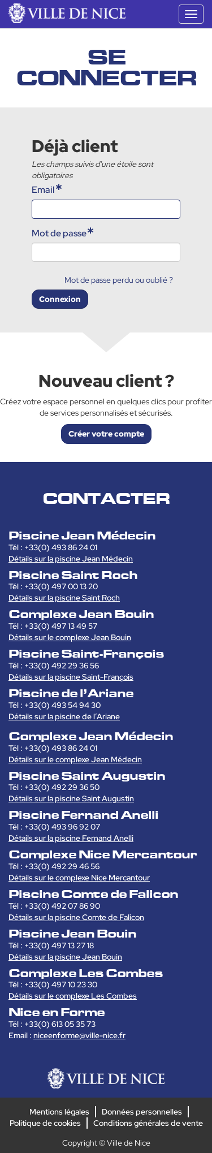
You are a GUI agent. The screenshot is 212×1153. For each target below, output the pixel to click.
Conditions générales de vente (148, 1123)
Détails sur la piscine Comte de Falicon (76, 917)
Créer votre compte (106, 434)
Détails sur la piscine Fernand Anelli (70, 838)
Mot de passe (59, 233)
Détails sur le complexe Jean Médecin (75, 759)
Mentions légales (59, 1112)
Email (43, 190)
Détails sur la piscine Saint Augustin (71, 798)
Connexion (60, 299)
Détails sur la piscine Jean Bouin (65, 957)
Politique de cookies (45, 1123)
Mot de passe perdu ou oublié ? (118, 280)
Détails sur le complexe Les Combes (72, 996)
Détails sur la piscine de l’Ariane (64, 716)
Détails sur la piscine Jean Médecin (70, 559)
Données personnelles (142, 1112)
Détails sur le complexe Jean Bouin (69, 637)
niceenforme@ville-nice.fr (79, 1035)
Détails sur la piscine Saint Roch (64, 598)
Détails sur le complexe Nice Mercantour (79, 878)
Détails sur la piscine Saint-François (70, 677)
